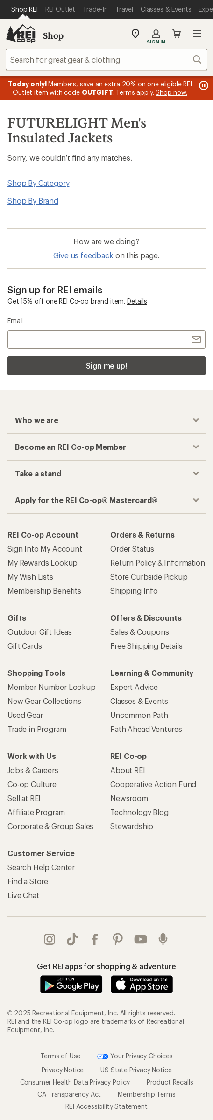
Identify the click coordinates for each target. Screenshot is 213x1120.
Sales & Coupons (139, 631)
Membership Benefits (44, 590)
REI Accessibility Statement (106, 1106)
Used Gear (25, 714)
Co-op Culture (32, 784)
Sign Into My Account (44, 548)
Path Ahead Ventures (146, 728)
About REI (127, 770)
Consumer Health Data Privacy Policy (75, 1082)
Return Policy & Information (157, 562)
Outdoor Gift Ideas (39, 631)
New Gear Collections (44, 700)
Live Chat (23, 895)
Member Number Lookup (51, 686)
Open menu (197, 33)
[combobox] (106, 59)
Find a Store (27, 881)
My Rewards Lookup (42, 562)
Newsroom (129, 798)
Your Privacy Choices (135, 1056)
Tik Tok (72, 939)
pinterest (117, 939)
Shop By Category (38, 182)
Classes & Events (139, 700)
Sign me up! (106, 365)
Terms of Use (60, 1056)
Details (137, 301)
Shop (53, 35)
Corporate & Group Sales (50, 826)
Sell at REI (24, 798)
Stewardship (131, 826)
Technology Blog (139, 812)
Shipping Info (134, 590)
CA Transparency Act (69, 1094)
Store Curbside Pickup (149, 576)
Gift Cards (24, 645)
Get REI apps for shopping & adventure (106, 966)
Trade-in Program (36, 728)
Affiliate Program (36, 812)
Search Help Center (41, 867)
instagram (49, 939)
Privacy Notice (63, 1070)
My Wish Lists (30, 576)
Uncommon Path (139, 714)
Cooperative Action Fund (153, 784)
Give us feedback (83, 255)
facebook (94, 939)
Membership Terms (146, 1094)
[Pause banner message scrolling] (202, 85)
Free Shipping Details (146, 645)
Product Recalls (170, 1082)
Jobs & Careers (32, 770)
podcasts (163, 939)
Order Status (132, 548)
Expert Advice (134, 686)
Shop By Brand (32, 200)
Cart (176, 33)
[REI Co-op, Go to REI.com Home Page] (21, 33)
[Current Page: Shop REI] (24, 9)
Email (15, 321)
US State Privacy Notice (135, 1070)
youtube (140, 939)
